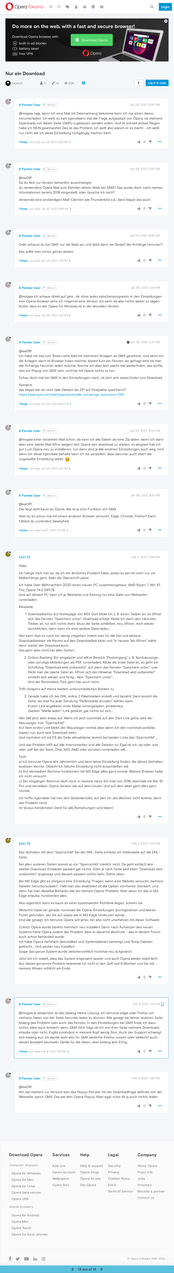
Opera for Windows (26, 1162)
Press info (145, 1161)
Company (147, 1144)
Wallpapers (60, 1168)
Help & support (91, 1155)
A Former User (29, 94)
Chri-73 (24, 546)
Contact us (146, 1187)
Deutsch (17, 72)
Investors (145, 1174)
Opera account (63, 1161)
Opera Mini (20, 1210)
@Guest (50, 94)
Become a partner (151, 1180)
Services (61, 1144)
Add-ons (58, 1155)
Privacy (113, 1161)
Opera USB (20, 1188)
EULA (112, 1174)
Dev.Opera (88, 1174)
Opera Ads (60, 1174)
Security (114, 1155)
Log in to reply (157, 72)
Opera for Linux (23, 1175)
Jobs (141, 1168)
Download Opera (94, 29)
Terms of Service (120, 1180)
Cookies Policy (119, 1168)
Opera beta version (26, 1182)
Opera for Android (25, 1204)
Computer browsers (23, 1154)
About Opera (147, 1155)
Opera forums (90, 1168)
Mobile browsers (21, 1196)
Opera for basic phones (30, 1223)
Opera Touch (21, 1217)
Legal (113, 1144)
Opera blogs (89, 1161)
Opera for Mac (23, 1169)
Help (84, 1144)
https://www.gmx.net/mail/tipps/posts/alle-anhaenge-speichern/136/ (72, 384)
